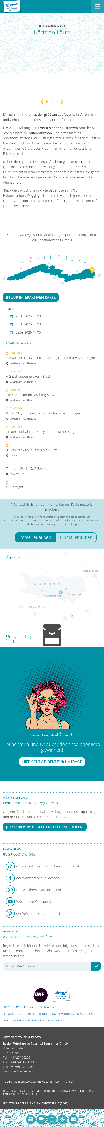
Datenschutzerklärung (39, 1007)
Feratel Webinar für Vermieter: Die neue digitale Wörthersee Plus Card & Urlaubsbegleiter (49, 1092)
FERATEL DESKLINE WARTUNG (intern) (28, 1020)
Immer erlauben (35, 537)
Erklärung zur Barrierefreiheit (26, 1013)
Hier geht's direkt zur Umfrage (52, 761)
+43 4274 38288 (19, 1057)
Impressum (11, 1007)
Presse (60, 1020)
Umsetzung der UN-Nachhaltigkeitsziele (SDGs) (35, 1103)
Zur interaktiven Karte (31, 297)
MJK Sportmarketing (41, 234)
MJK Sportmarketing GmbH (77, 234)
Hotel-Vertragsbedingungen (72, 1013)
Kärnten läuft (16, 234)
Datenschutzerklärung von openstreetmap (54, 524)
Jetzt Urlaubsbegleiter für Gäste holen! (45, 826)
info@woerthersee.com (18, 1067)
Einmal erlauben (76, 537)
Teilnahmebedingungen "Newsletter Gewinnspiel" (38, 1081)
